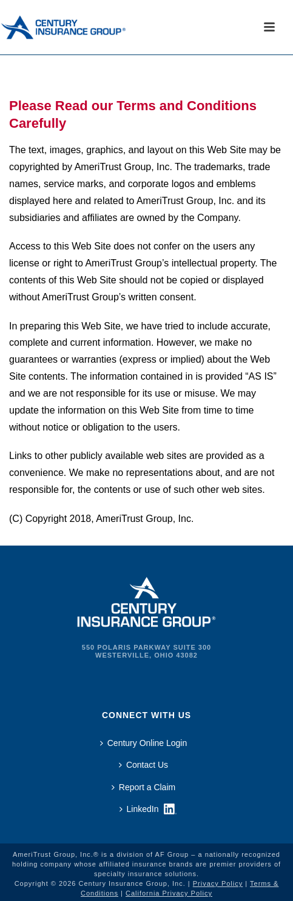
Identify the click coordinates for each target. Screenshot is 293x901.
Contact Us (143, 765)
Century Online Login (143, 743)
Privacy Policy (218, 883)
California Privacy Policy (169, 893)
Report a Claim (143, 787)
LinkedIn (139, 809)
